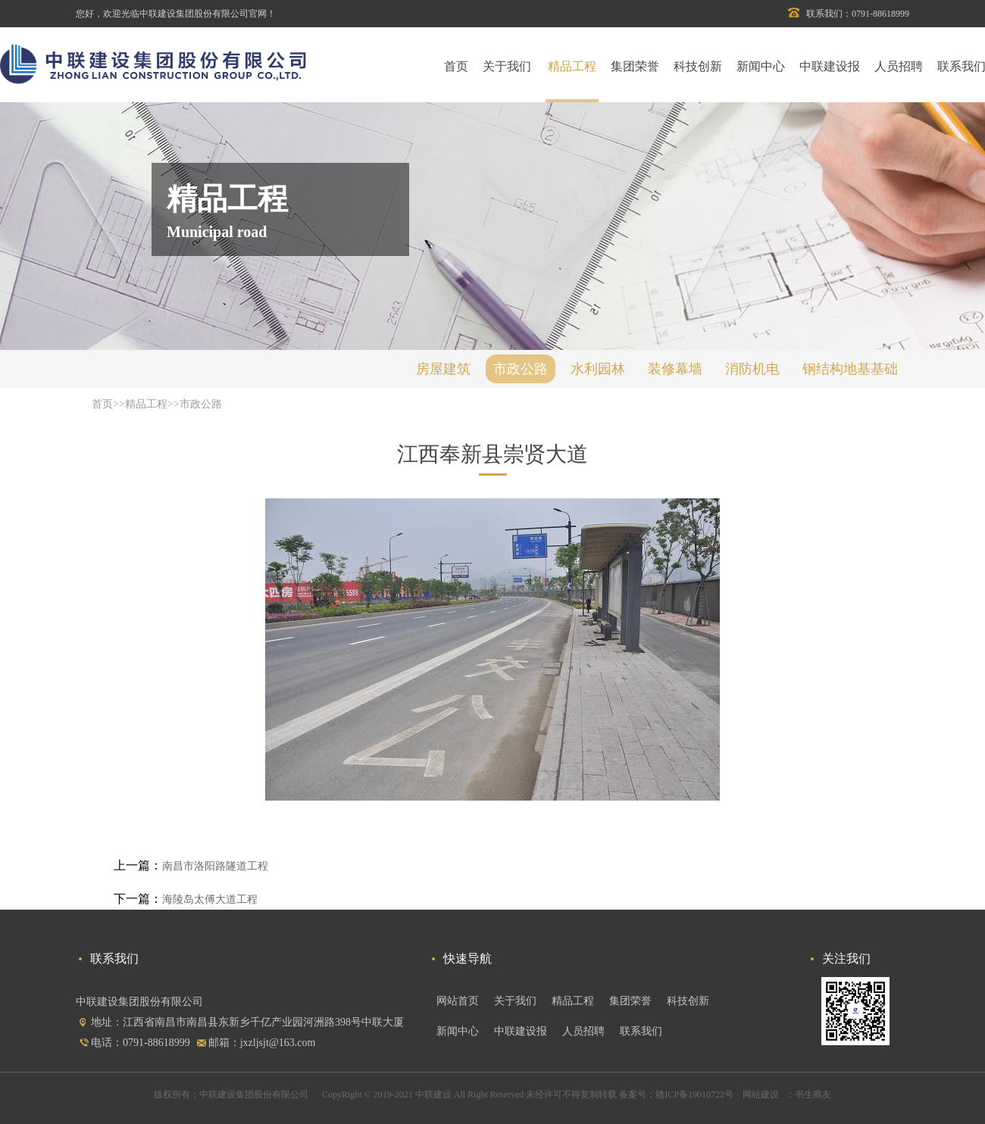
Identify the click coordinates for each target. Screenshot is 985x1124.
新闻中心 (760, 66)
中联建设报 (829, 66)
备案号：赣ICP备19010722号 (676, 1094)
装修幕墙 (675, 368)
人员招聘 (898, 66)
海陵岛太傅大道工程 (210, 899)
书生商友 (813, 1094)
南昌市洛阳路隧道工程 (215, 866)
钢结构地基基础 (850, 368)
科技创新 (698, 66)
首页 (456, 66)
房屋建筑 (443, 368)
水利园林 (598, 368)
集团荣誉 (635, 66)
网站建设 (759, 1094)
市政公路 (520, 368)
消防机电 (752, 368)
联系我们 (641, 1031)
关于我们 (507, 66)
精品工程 (572, 66)
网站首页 (457, 1001)
